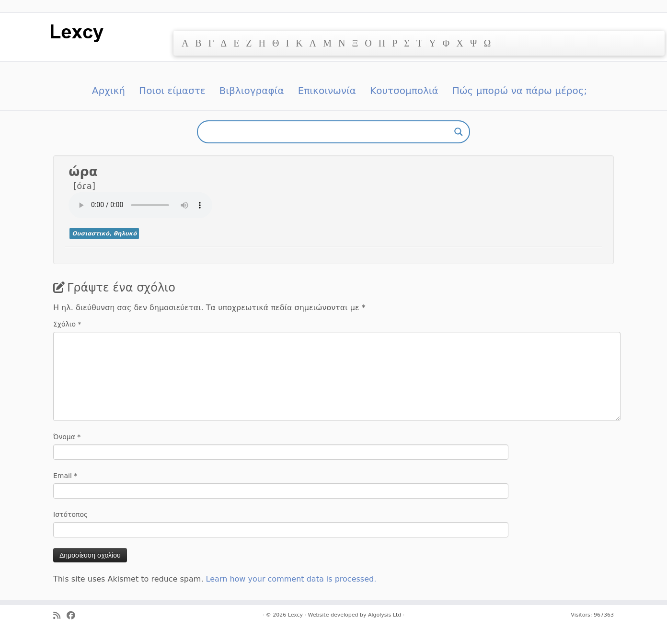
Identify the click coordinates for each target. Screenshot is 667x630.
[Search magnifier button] (458, 132)
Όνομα (66, 437)
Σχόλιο (67, 324)
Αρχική (108, 90)
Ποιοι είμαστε (172, 90)
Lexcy (295, 615)
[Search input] (329, 132)
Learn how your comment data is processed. (291, 578)
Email (65, 475)
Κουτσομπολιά (404, 90)
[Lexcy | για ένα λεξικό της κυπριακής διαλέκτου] (77, 32)
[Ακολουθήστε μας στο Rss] (60, 616)
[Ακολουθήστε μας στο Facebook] (74, 616)
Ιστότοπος (70, 514)
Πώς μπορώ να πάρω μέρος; (519, 90)
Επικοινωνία (327, 90)
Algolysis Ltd (384, 615)
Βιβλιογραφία (251, 90)
